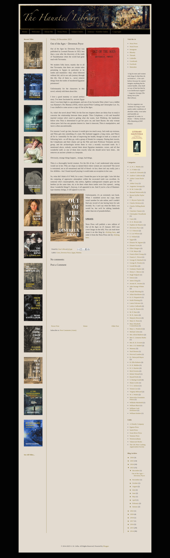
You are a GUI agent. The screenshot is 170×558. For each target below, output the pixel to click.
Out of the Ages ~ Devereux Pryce (138, 474)
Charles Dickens (135, 203)
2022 (132, 511)
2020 (132, 514)
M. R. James (134, 315)
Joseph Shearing (135, 291)
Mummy (78, 253)
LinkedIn (133, 58)
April (134, 500)
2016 (132, 524)
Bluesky (132, 52)
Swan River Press (136, 433)
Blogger (106, 546)
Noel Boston (134, 351)
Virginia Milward (136, 392)
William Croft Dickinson (134, 409)
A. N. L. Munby (135, 167)
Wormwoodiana (135, 439)
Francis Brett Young (136, 254)
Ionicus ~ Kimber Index (98, 32)
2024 (132, 464)
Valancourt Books (136, 442)
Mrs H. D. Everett (136, 343)
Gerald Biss (134, 266)
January (135, 507)
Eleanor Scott (134, 245)
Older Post (115, 326)
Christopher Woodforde (138, 214)
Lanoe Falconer (135, 303)
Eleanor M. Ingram (136, 242)
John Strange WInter (137, 286)
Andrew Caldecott (136, 176)
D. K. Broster (134, 222)
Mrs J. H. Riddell (136, 346)
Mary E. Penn (134, 321)
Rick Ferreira (134, 371)
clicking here (110, 232)
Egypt (73, 253)
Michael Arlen (135, 332)
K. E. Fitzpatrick (135, 297)
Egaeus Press (134, 427)
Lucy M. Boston (135, 309)
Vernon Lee (134, 389)
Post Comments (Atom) (68, 330)
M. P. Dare (133, 312)
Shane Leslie (134, 383)
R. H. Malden (134, 365)
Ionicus (132, 278)
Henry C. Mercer (135, 272)
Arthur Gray (134, 183)
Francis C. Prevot (136, 257)
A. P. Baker (133, 170)
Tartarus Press (134, 436)
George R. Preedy (136, 263)
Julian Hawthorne (136, 294)
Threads (132, 55)
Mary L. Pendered (136, 329)
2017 (132, 521)
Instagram (133, 49)
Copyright (116, 32)
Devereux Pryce (66, 253)
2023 (132, 468)
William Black (135, 405)
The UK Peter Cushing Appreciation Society (137, 446)
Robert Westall (135, 374)
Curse (58, 253)
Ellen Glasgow (135, 248)
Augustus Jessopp (136, 186)
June (134, 493)
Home (24, 32)
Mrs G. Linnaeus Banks (138, 338)
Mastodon (133, 67)
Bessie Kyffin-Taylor (137, 195)
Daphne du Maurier (136, 225)
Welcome (36, 32)
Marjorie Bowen (135, 318)
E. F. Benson (134, 231)
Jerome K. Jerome (136, 284)
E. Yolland (133, 237)
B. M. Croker (134, 189)
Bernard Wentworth (136, 192)
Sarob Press (134, 430)
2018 (132, 518)
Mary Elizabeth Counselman (135, 325)
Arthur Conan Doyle (137, 178)
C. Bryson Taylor (136, 200)
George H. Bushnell (136, 260)
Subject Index (77, 32)
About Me (48, 32)
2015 (132, 528)
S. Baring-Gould (135, 380)
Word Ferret (134, 47)
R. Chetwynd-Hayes (137, 357)
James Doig (134, 281)
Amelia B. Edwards (136, 172)
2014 (132, 531)
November (136, 480)
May (134, 497)
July (134, 490)
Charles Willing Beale (137, 206)
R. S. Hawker (134, 368)
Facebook (133, 64)
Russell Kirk (134, 377)
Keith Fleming (135, 300)
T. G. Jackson (134, 386)
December (136, 471)
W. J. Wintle (134, 395)
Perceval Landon (135, 354)
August (135, 486)
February (135, 503)
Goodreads (133, 61)
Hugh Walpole (135, 275)
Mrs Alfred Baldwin (137, 335)
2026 (132, 458)
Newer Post (55, 326)
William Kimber (135, 413)
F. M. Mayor (134, 251)
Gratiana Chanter (135, 269)
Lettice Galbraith (135, 306)
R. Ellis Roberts (135, 362)
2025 (132, 461)
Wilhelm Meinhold (136, 403)
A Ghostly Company (137, 424)
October (135, 483)
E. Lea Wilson (134, 234)
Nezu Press (62, 32)
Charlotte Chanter (136, 211)
